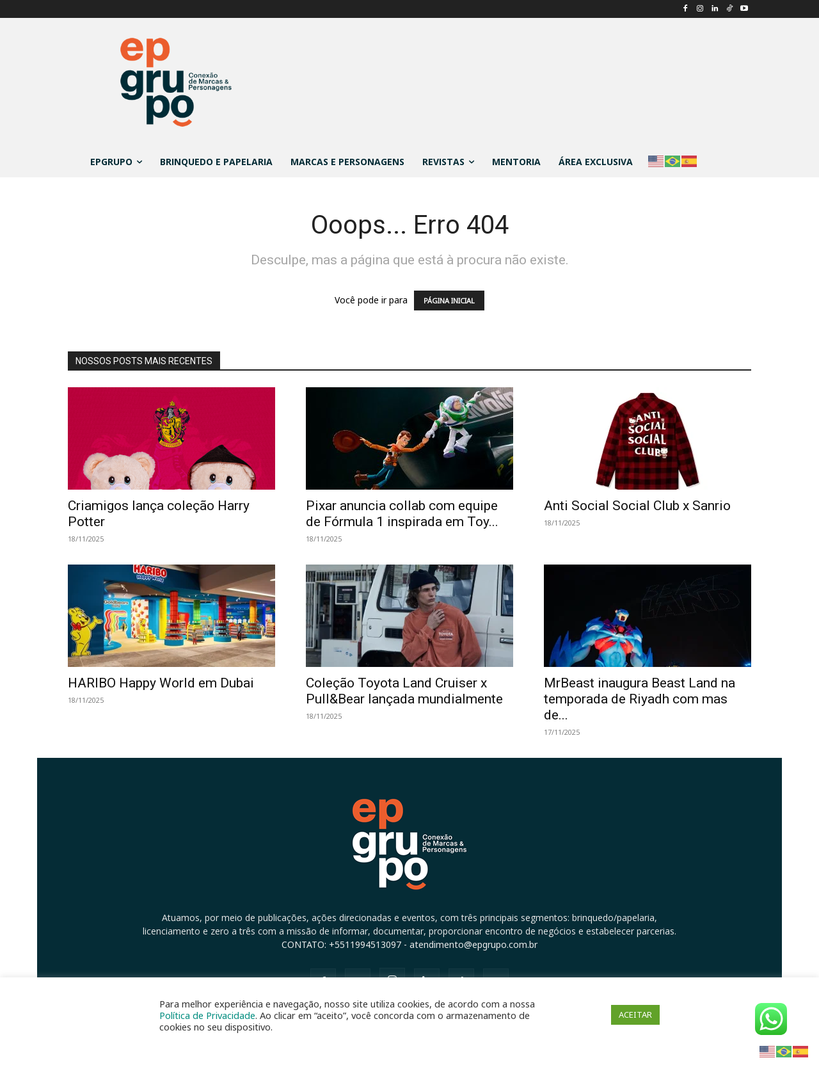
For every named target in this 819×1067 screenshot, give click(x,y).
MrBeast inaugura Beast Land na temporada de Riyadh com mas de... (639, 699)
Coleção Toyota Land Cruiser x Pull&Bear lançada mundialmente (404, 691)
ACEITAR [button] (635, 1014)
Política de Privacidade (207, 1015)
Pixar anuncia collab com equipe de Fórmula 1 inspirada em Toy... (402, 513)
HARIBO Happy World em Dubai (161, 683)
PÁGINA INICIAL (449, 300)
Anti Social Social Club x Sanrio (637, 505)
